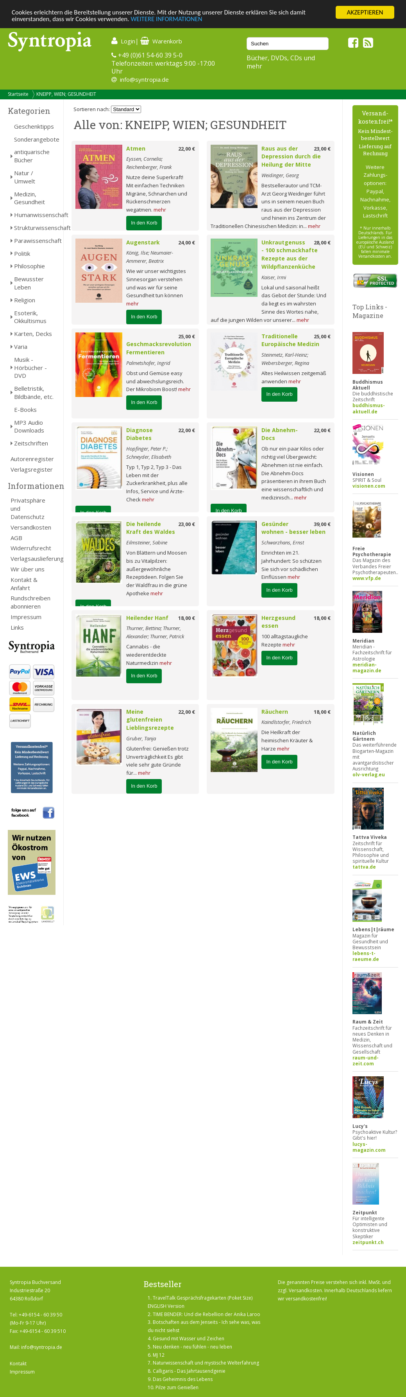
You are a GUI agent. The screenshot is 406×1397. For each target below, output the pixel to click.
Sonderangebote (34, 139)
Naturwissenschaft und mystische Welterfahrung (206, 1362)
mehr (160, 209)
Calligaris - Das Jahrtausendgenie (189, 1371)
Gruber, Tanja (141, 738)
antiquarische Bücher (32, 156)
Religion (24, 300)
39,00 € (322, 524)
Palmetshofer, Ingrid (148, 362)
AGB (16, 538)
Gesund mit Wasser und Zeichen (188, 1338)
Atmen (135, 148)
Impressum (26, 617)
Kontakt (18, 1363)
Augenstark (143, 242)
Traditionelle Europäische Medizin (290, 340)
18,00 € (186, 617)
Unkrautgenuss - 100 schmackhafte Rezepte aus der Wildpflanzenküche (289, 254)
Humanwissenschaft (34, 215)
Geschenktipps (34, 126)
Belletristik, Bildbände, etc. (34, 392)
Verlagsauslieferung (33, 558)
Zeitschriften (31, 443)
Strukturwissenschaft (34, 228)
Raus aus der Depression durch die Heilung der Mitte (291, 157)
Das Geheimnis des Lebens (183, 1379)
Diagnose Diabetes (139, 434)
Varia (20, 346)
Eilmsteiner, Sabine (146, 542)
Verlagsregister (32, 469)
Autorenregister (32, 459)
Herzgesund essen (278, 622)
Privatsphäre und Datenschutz (28, 508)
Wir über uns (28, 569)
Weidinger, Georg (280, 175)
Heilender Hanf (147, 617)
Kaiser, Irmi (273, 277)
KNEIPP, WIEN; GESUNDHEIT (66, 94)
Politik (22, 253)
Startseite (18, 94)
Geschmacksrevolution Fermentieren (158, 348)
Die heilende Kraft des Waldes (150, 528)
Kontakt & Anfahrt (24, 584)
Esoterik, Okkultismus (30, 317)
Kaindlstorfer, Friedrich (286, 721)
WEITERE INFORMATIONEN (169, 19)
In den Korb (144, 223)
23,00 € (322, 148)
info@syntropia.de (144, 79)
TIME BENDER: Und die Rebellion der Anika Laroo (206, 1314)
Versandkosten (31, 527)
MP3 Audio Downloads (29, 426)
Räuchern (274, 711)
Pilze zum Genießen (177, 1387)
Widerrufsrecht (31, 548)
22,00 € (186, 148)
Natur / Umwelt (24, 177)
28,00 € (322, 242)
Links (17, 627)
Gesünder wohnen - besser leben (293, 528)
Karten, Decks (33, 334)
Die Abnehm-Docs (279, 434)
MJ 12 (159, 1355)
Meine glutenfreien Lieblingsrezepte (150, 720)
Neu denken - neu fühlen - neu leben (192, 1346)
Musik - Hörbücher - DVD (30, 368)
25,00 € (186, 336)
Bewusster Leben (29, 283)
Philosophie (29, 266)
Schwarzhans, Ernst (282, 542)
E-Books (25, 409)
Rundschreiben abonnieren (30, 602)
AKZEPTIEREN (365, 12)
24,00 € (186, 242)
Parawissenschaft (34, 240)
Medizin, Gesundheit (29, 198)
